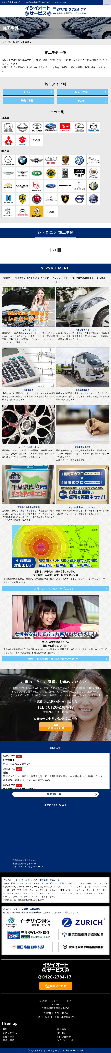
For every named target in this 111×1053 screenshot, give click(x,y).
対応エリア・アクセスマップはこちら (54, 588)
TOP (5, 1029)
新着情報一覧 (54, 794)
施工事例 (61, 1029)
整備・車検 (27, 100)
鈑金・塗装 (81, 92)
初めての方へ (10, 1032)
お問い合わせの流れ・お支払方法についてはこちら (54, 658)
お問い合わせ (64, 1036)
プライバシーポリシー (68, 1040)
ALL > (27, 92)
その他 (81, 100)
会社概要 (61, 1032)
